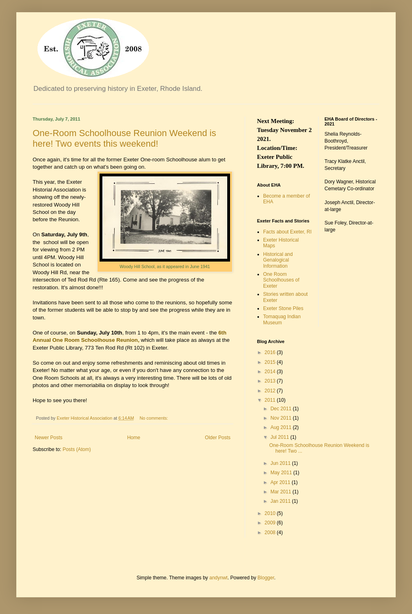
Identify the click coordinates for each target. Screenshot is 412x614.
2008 (271, 532)
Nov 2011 (281, 418)
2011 (271, 400)
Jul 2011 (280, 437)
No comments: (154, 418)
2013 (271, 381)
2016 (271, 352)
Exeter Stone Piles (283, 308)
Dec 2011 (281, 409)
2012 (271, 391)
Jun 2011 (281, 463)
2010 (271, 513)
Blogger (265, 578)
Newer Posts (48, 437)
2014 (271, 371)
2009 (271, 523)
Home (133, 437)
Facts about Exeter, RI (287, 232)
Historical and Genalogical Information (278, 260)
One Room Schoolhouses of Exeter (281, 280)
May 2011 (281, 472)
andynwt (218, 578)
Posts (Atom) (76, 449)
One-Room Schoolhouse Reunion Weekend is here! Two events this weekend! (124, 138)
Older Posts (217, 437)
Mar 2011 (281, 492)
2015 (271, 362)
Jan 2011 (281, 501)
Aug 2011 (281, 427)
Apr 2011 (281, 482)
